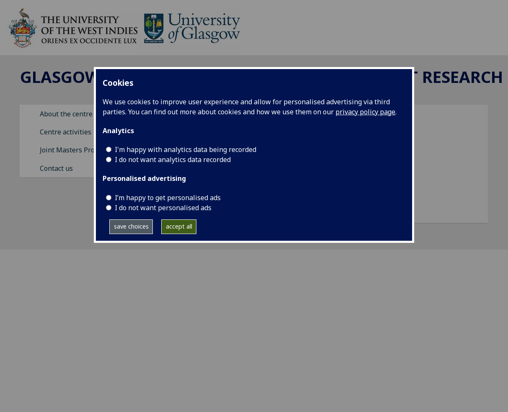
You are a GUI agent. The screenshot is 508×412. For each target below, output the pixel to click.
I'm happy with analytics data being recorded (185, 149)
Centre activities (65, 131)
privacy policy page (365, 111)
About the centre (66, 113)
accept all (179, 226)
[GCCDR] (123, 26)
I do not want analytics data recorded (173, 159)
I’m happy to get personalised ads (168, 197)
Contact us (56, 168)
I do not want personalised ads (163, 207)
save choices (131, 226)
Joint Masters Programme (80, 149)
